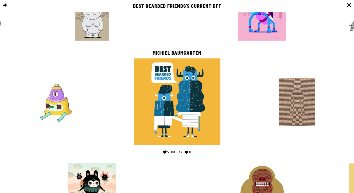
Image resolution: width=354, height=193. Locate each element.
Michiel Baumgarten (177, 53)
